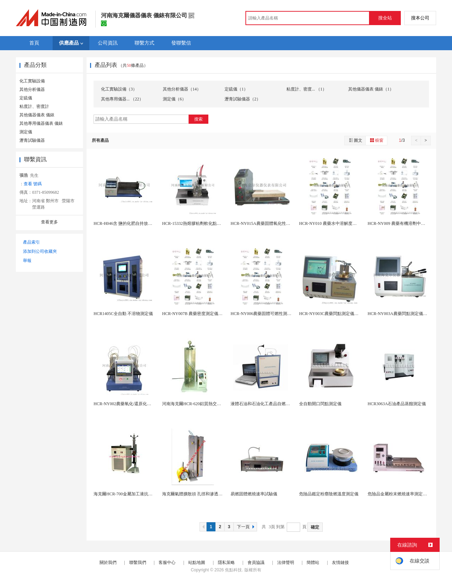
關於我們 (108, 562)
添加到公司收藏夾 (40, 251)
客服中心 (167, 562)
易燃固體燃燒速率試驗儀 (254, 493)
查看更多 (49, 222)
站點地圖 (196, 562)
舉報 (27, 260)
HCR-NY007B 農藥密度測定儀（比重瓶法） (203, 313)
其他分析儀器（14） (182, 89)
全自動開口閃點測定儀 (320, 403)
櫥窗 (376, 140)
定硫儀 (25, 97)
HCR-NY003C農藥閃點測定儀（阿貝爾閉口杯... (343, 313)
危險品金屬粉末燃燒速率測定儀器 (399, 493)
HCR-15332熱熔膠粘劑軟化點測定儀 (196, 223)
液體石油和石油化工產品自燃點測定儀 (267, 403)
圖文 (355, 140)
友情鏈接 (340, 562)
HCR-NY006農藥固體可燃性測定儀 (263, 313)
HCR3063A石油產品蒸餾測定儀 (397, 403)
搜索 (198, 119)
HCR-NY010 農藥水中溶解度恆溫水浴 (334, 223)
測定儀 (25, 131)
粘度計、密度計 (34, 106)
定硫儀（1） (236, 89)
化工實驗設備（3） (119, 89)
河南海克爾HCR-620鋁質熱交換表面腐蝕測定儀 (206, 403)
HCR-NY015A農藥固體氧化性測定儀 (265, 223)
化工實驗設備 (32, 80)
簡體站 (313, 562)
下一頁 (246, 526)
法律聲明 (285, 562)
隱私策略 (226, 562)
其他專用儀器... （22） (122, 99)
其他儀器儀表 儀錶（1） (371, 89)
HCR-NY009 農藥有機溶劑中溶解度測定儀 (407, 223)
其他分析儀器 (32, 89)
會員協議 (256, 562)
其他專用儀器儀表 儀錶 (41, 123)
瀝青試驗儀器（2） (243, 99)
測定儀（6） (174, 99)
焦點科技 (233, 569)
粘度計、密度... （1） (306, 89)
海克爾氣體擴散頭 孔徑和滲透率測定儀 (198, 493)
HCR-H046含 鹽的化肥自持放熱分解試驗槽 (133, 223)
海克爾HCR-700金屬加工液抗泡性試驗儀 (132, 493)
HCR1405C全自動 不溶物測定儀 (123, 313)
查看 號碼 (33, 183)
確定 (315, 527)
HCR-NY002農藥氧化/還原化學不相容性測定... (137, 403)
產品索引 (31, 242)
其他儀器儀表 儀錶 (36, 114)
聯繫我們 (137, 562)
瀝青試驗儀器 (32, 140)
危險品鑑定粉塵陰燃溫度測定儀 (328, 493)
